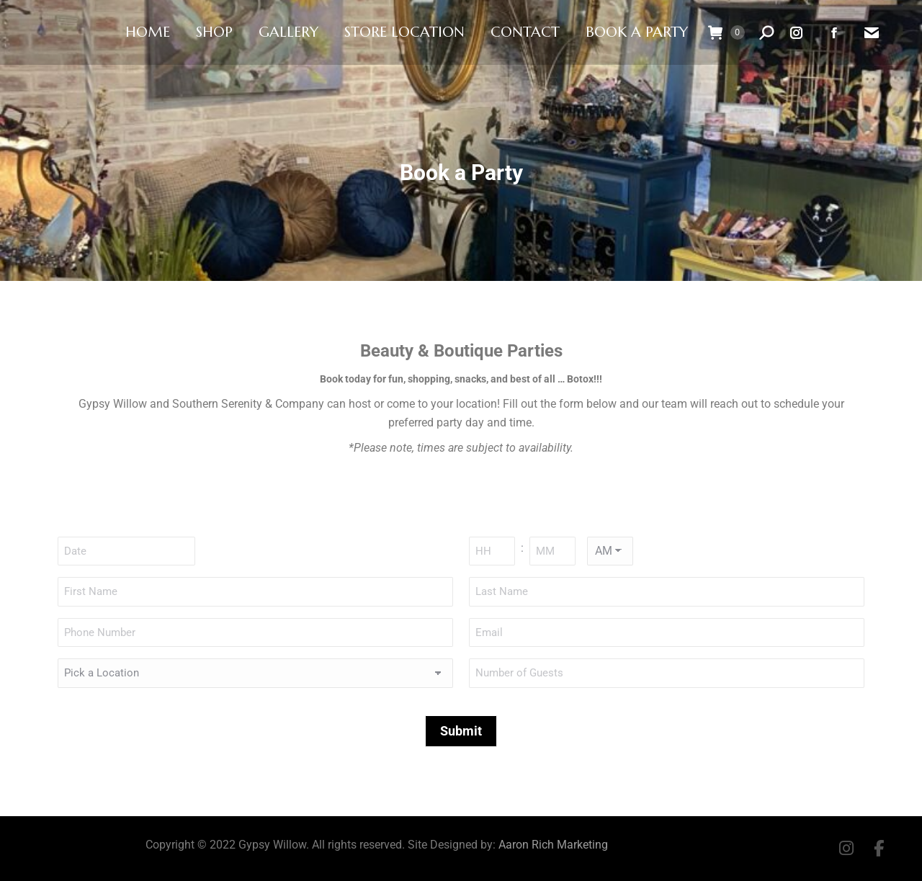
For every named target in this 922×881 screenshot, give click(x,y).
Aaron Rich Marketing (553, 844)
